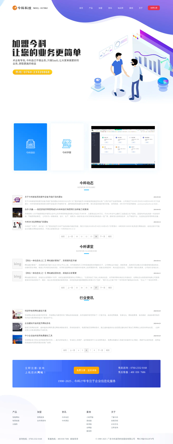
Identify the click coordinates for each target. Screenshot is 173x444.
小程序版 (89, 417)
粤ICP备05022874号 (145, 439)
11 (81, 236)
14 (96, 236)
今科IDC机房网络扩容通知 (36, 222)
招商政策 (40, 417)
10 (77, 236)
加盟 (39, 412)
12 (86, 236)
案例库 (89, 431)
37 (96, 288)
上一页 (70, 236)
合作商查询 (41, 421)
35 (86, 288)
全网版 (89, 428)
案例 (88, 412)
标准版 (89, 424)
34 (82, 288)
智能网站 (15, 417)
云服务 (15, 424)
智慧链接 (15, 421)
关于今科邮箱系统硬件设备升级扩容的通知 (43, 197)
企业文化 (114, 424)
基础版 (89, 421)
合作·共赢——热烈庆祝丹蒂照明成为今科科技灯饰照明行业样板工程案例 (56, 209)
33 (77, 288)
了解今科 (114, 417)
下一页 (102, 236)
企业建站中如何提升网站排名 (37, 323)
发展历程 (114, 421)
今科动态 (65, 417)
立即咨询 (114, 428)
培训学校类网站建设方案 (36, 311)
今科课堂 (65, 421)
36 (91, 288)
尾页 (110, 236)
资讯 (64, 412)
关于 (113, 412)
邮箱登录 (74, 439)
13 (91, 236)
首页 (63, 236)
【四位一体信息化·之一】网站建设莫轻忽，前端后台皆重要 (51, 273)
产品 (14, 412)
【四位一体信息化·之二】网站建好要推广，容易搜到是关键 (51, 260)
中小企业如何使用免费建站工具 (38, 336)
